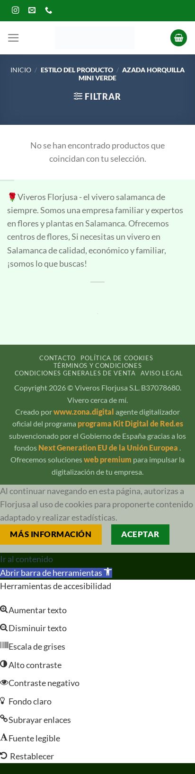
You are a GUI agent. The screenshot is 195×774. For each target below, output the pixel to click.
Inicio (20, 70)
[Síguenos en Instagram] (15, 10)
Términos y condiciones (97, 365)
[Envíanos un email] (32, 10)
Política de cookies (116, 358)
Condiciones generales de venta (75, 373)
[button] (13, 38)
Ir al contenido (26, 559)
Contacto (57, 358)
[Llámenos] (48, 10)
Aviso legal (162, 373)
